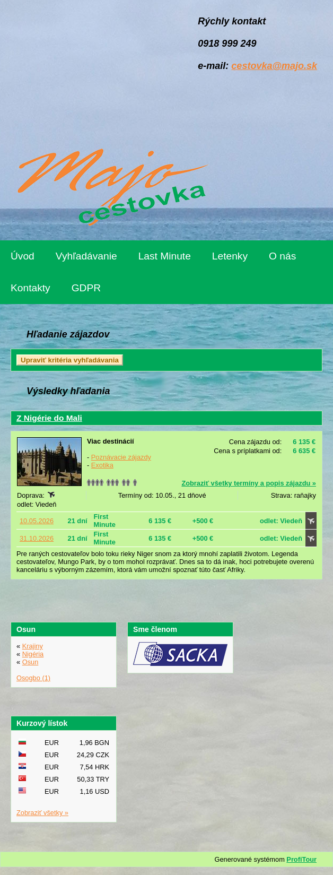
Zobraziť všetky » (42, 813)
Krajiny (32, 646)
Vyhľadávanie (86, 256)
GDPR (86, 287)
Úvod (22, 256)
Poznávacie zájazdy (121, 457)
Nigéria (33, 654)
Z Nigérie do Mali (49, 417)
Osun (30, 662)
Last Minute (164, 256)
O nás (282, 256)
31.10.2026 (37, 538)
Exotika (102, 465)
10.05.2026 (37, 521)
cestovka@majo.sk (274, 65)
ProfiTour (301, 859)
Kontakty (30, 287)
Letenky (230, 256)
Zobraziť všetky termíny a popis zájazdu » (248, 483)
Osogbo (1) (33, 678)
